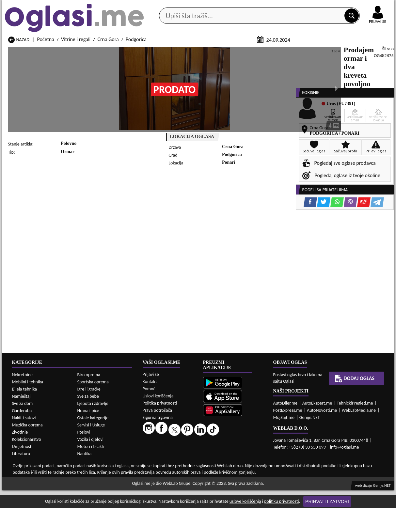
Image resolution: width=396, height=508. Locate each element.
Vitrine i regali (75, 117)
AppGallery (244, 6)
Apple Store (203, 6)
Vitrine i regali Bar (98, 489)
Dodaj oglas (374, 52)
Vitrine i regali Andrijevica (35, 489)
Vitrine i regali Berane (172, 489)
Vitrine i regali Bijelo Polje (247, 489)
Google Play (162, 6)
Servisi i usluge (273, 52)
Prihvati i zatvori (327, 501)
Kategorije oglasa (44, 52)
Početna (45, 117)
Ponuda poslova (325, 52)
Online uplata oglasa (364, 6)
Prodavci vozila (152, 52)
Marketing (283, 6)
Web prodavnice (99, 52)
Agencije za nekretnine (213, 52)
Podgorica (136, 117)
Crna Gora (108, 117)
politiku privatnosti (281, 501)
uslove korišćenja (245, 501)
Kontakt (318, 6)
